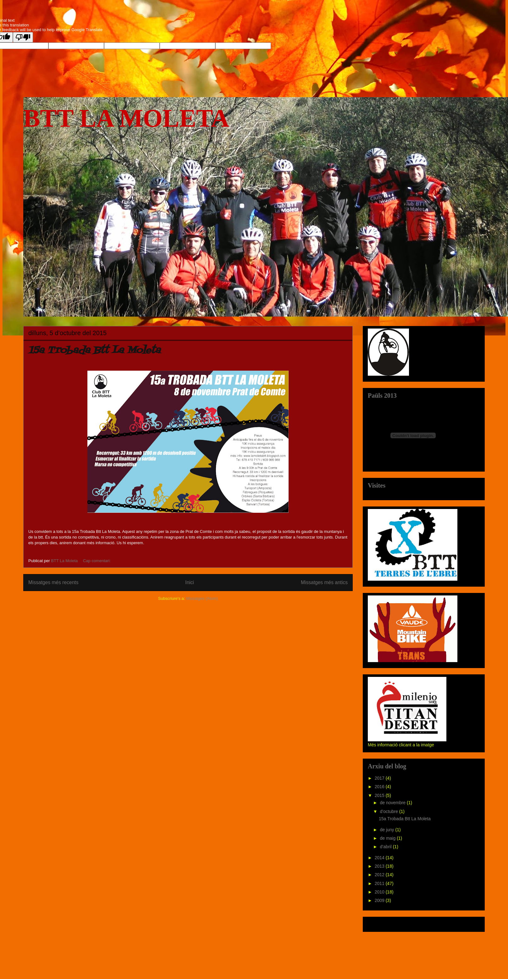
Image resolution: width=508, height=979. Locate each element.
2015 (380, 795)
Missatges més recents (53, 582)
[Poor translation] (23, 37)
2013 (380, 866)
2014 (380, 857)
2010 (380, 891)
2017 (380, 778)
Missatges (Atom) (202, 598)
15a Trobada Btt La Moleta (94, 350)
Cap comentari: (97, 560)
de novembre (393, 802)
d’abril (386, 846)
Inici (189, 582)
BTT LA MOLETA (126, 118)
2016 (380, 786)
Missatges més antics (324, 582)
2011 (380, 883)
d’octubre (389, 811)
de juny (387, 829)
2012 (380, 874)
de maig (388, 838)
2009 (380, 900)
